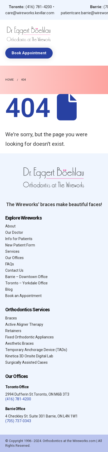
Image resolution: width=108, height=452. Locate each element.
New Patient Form (20, 245)
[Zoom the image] (29, 28)
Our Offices (14, 258)
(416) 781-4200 (39, 6)
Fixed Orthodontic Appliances (29, 337)
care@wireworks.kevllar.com (29, 13)
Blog (9, 289)
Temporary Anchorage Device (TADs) (36, 350)
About (10, 226)
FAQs (9, 264)
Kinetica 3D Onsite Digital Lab (29, 356)
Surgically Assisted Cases (26, 362)
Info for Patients (18, 239)
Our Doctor (14, 232)
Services (12, 251)
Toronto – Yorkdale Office (26, 283)
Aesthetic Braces (19, 343)
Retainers (13, 331)
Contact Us (14, 270)
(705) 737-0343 (18, 421)
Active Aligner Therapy (24, 324)
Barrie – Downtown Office (26, 277)
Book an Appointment (23, 296)
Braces (11, 318)
